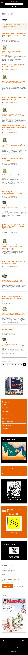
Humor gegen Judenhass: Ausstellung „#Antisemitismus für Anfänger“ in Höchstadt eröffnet (13, 145)
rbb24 (3, 348)
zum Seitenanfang (14, 647)
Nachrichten (5, 404)
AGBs (23, 640)
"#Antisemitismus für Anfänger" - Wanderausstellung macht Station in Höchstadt (14, 127)
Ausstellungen (5, 411)
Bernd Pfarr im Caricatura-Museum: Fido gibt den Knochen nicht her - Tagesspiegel (13, 82)
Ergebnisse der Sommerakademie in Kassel (12, 192)
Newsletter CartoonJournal (8, 571)
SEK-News (5, 211)
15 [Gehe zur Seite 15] (21, 364)
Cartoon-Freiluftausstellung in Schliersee (12, 159)
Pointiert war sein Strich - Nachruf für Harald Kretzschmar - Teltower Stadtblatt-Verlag (13, 281)
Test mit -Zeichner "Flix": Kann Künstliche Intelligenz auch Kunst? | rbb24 (13, 345)
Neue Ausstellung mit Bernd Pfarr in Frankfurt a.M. (14, 65)
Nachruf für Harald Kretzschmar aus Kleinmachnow (13, 262)
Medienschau (13, 40)
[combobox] (14, 4)
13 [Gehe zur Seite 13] (15, 364)
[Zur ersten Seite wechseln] (3, 364)
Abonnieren (7, 586)
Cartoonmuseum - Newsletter (9, 570)
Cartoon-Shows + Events (8, 414)
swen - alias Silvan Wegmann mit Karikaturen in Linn (14, 98)
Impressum (16, 640)
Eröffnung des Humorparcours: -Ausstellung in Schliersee (12, 175)
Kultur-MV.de (5, 55)
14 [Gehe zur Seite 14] (18, 364)
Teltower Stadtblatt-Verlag (8, 284)
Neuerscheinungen (6, 425)
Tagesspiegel (5, 84)
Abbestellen (18, 586)
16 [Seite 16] (24, 364)
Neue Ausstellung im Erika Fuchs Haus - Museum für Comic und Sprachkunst (14, 226)
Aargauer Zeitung (6, 117)
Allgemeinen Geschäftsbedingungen (10, 580)
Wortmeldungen (6, 428)
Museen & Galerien (7, 408)
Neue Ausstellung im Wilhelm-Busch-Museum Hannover (13, 298)
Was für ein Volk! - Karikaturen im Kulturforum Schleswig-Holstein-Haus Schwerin (14, 35)
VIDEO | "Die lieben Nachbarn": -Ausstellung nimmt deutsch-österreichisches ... (14, 314)
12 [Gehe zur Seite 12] (12, 364)
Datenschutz (6, 640)
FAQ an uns (5, 432)
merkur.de (4, 178)
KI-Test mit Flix (7, 330)
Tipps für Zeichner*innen (8, 421)
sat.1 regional (5, 317)
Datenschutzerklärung (7, 582)
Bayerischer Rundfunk (8, 248)
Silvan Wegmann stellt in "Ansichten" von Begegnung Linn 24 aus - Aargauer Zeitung (13, 114)
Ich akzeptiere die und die (10, 581)
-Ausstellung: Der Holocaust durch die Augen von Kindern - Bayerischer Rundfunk (13, 245)
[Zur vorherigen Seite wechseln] (6, 364)
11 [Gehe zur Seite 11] (9, 364)
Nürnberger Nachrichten (8, 149)
